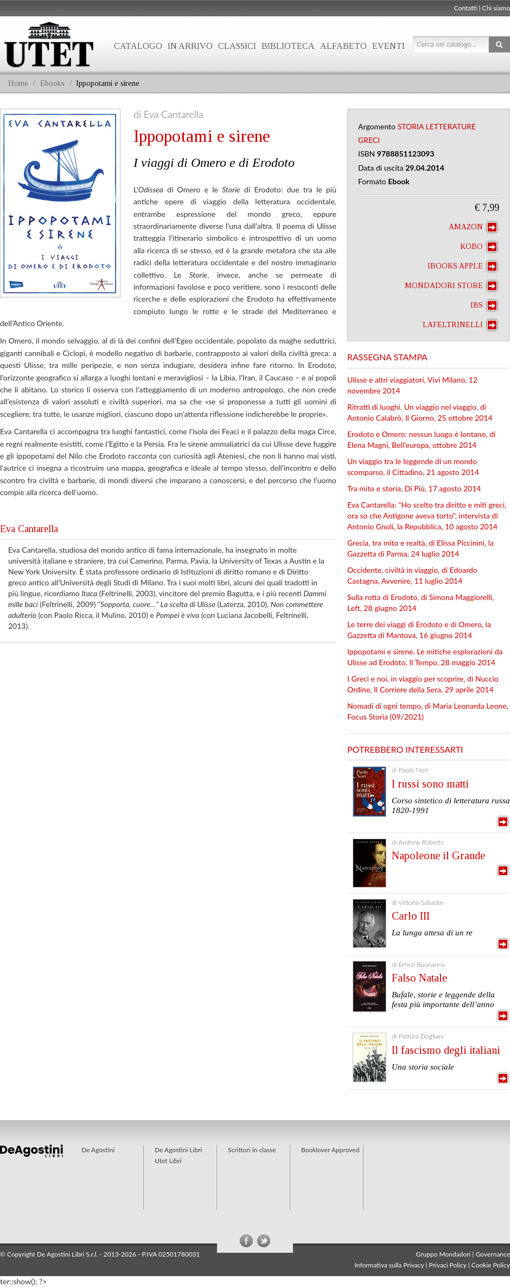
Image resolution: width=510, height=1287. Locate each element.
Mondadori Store (451, 286)
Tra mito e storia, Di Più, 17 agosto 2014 (414, 488)
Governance (493, 1254)
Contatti (465, 8)
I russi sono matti (430, 784)
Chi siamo (496, 8)
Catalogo (138, 46)
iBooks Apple (462, 266)
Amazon (473, 227)
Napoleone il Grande (438, 855)
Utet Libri (168, 1161)
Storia (411, 126)
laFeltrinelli (460, 325)
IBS (483, 305)
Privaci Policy (448, 1265)
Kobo (478, 247)
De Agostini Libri (178, 1150)
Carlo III (411, 916)
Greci (369, 140)
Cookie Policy (490, 1265)
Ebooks (52, 83)
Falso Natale (419, 978)
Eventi (388, 46)
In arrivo (190, 46)
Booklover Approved (330, 1150)
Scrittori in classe (252, 1150)
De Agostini (97, 1150)
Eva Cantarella (29, 529)
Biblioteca (288, 46)
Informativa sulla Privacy (389, 1265)
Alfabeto (343, 46)
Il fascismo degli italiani (446, 1050)
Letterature (451, 126)
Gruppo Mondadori (443, 1254)
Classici (237, 46)
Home (18, 83)
